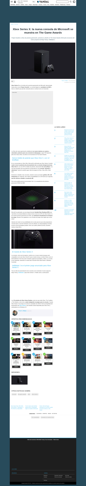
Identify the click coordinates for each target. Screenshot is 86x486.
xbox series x (35, 394)
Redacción (45, 475)
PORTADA (12, 4)
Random (52, 4)
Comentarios (32, 413)
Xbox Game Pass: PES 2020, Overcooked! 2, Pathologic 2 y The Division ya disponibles (17, 407)
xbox (29, 394)
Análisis (22, 4)
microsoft (14, 394)
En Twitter (54, 413)
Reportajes (35, 4)
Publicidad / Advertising (58, 475)
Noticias (18, 4)
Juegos (30, 4)
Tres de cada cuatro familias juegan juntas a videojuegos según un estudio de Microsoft (31, 407)
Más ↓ (34, 1)
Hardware (57, 4)
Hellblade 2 (21, 272)
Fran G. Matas (65, 80)
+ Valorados (39, 413)
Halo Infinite (22, 305)
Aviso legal (67, 475)
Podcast (68, 4)
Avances (40, 4)
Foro (48, 4)
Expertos (45, 413)
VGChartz (45, 480)
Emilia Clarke (20, 2)
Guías (26, 4)
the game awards (22, 394)
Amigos (49, 413)
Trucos (44, 4)
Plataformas (63, 4)
